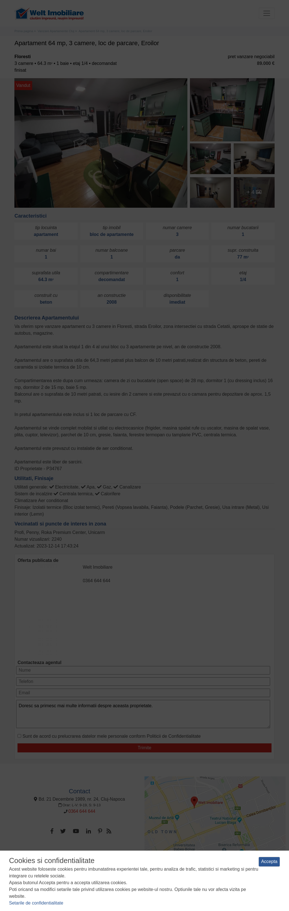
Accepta (269, 861)
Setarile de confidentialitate (36, 903)
